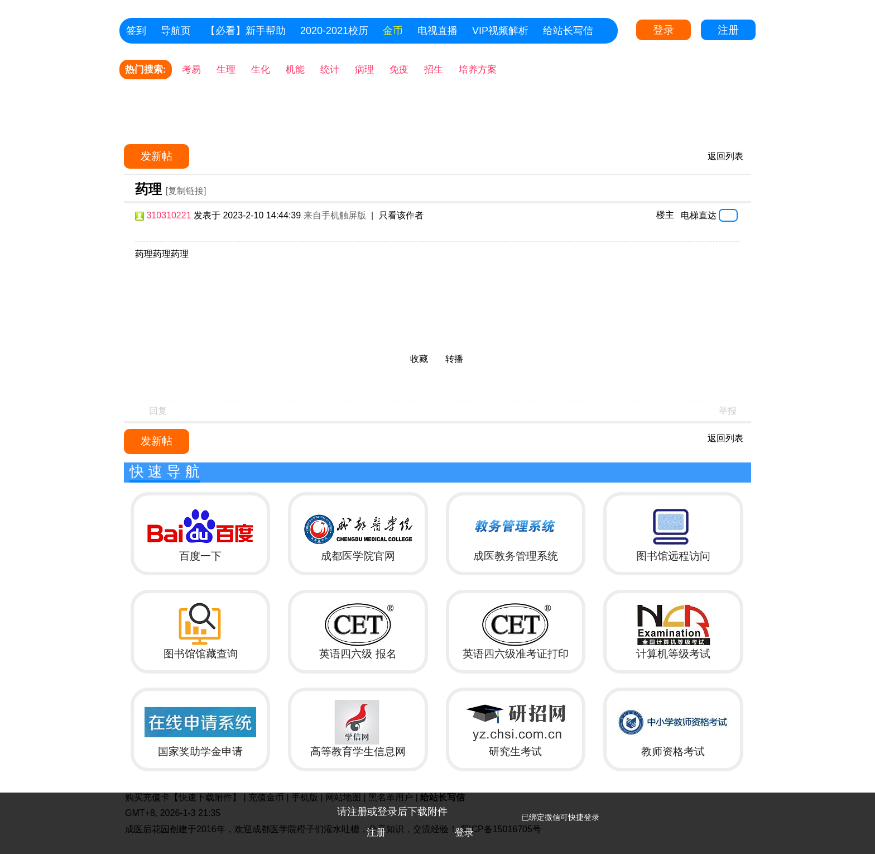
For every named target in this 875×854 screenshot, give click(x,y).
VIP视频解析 (500, 30)
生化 (260, 69)
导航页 (176, 30)
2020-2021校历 (334, 30)
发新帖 (156, 156)
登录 (663, 30)
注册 (728, 30)
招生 (433, 69)
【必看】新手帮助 (245, 30)
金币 (393, 30)
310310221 (168, 215)
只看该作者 (401, 215)
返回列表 (725, 156)
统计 (329, 69)
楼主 (665, 215)
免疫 (399, 69)
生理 (226, 69)
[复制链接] (186, 190)
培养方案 (478, 69)
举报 (728, 411)
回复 (158, 411)
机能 (295, 69)
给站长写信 (568, 30)
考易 (191, 69)
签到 (136, 30)
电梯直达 (699, 215)
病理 (364, 69)
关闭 (861, 806)
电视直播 (437, 30)
